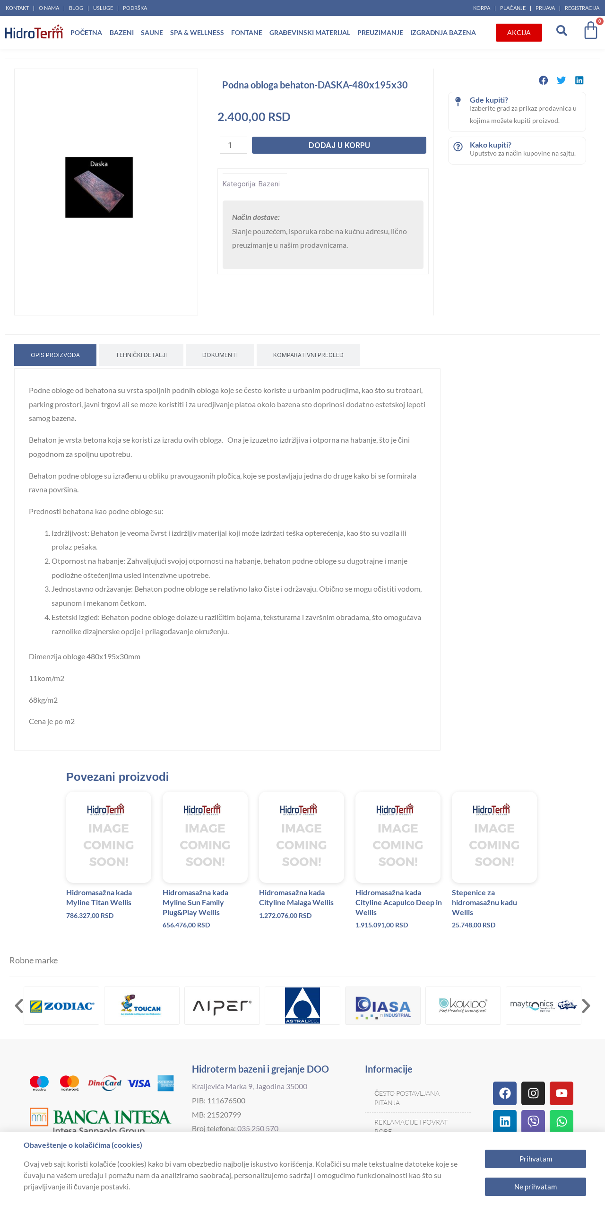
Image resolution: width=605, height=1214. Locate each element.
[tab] (55, 355)
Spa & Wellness (197, 32)
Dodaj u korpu (339, 145)
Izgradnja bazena (443, 32)
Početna (86, 32)
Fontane (246, 32)
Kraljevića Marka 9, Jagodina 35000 (249, 1086)
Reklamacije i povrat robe (411, 1126)
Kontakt (17, 8)
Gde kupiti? (489, 99)
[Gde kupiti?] (458, 101)
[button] (543, 80)
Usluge (103, 8)
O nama (49, 8)
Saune (152, 32)
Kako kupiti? (490, 144)
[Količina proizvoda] (233, 145)
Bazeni (122, 32)
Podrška (135, 8)
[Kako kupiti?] (458, 146)
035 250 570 (257, 1128)
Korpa (481, 8)
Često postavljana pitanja (407, 1098)
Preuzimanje (380, 32)
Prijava (545, 8)
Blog (76, 8)
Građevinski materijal (309, 32)
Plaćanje (513, 8)
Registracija (582, 8)
